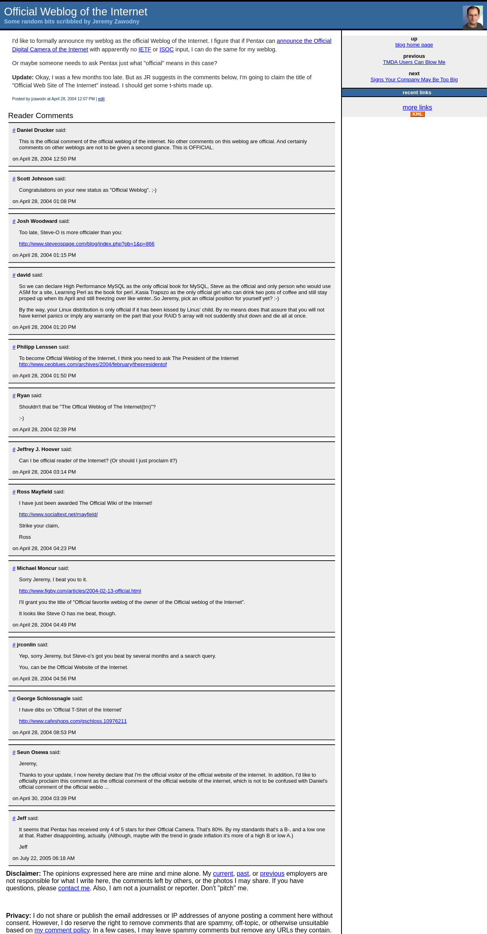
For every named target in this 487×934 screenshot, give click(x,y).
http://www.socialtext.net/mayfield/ (58, 514)
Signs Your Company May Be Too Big (414, 79)
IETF (145, 49)
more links (417, 107)
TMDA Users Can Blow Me (414, 62)
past (243, 873)
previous (272, 873)
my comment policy (61, 930)
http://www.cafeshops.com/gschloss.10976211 (73, 721)
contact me (74, 888)
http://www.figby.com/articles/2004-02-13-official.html (80, 591)
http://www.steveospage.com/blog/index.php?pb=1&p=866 (86, 244)
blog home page (414, 45)
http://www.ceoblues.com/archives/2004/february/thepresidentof (93, 364)
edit (101, 99)
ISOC (167, 49)
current (223, 873)
